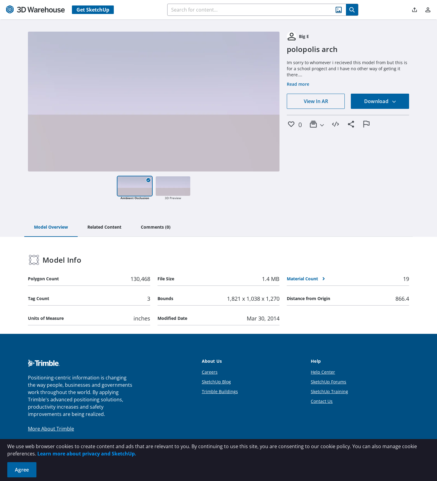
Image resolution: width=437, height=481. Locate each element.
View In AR (316, 101)
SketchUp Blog (216, 382)
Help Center (323, 372)
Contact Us (322, 401)
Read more (298, 84)
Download (380, 101)
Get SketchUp (92, 9)
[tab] (51, 227)
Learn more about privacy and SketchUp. (86, 453)
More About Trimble (51, 428)
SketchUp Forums (328, 382)
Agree (22, 469)
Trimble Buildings (220, 391)
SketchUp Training (329, 391)
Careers (210, 372)
